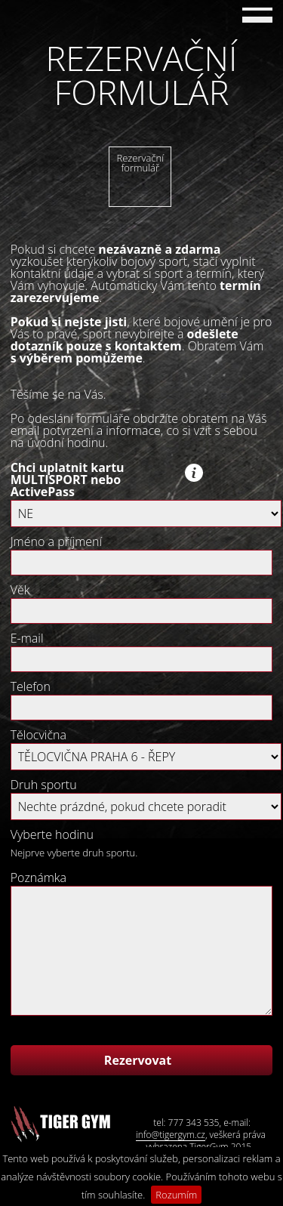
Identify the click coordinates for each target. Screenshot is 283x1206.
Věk (20, 589)
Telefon (31, 686)
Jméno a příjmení (56, 541)
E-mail (27, 638)
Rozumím (176, 1194)
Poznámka (38, 877)
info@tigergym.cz (170, 1135)
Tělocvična (38, 734)
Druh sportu (44, 784)
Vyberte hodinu (52, 834)
